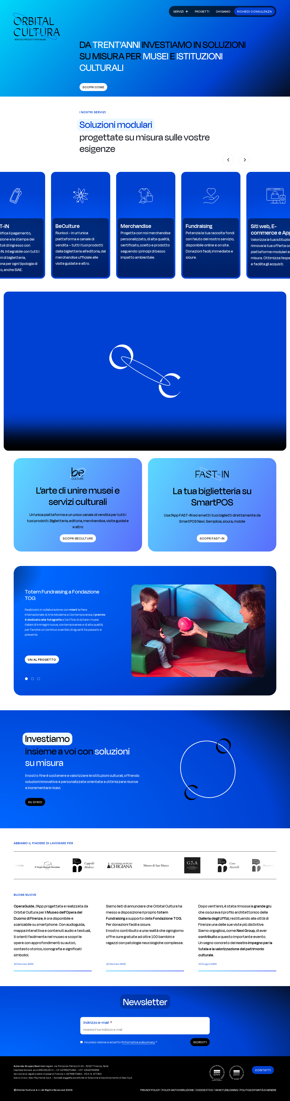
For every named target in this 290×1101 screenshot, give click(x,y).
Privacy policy (150, 1090)
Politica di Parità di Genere (258, 1090)
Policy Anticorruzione (178, 1090)
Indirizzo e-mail (96, 1022)
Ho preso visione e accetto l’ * (120, 1042)
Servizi (180, 11)
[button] (228, 159)
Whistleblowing (226, 1090)
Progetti (202, 11)
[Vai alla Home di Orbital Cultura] (36, 26)
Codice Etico (204, 1090)
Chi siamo (223, 11)
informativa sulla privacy (138, 1042)
